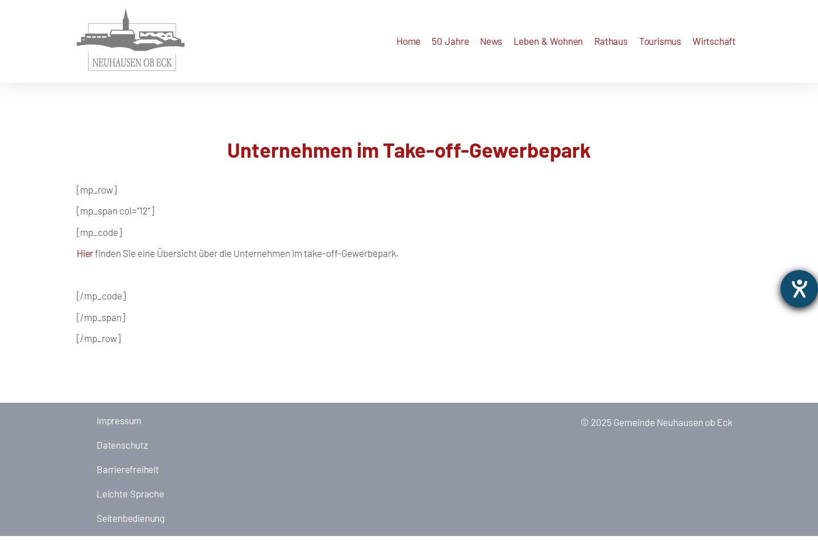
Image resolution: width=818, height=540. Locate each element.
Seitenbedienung (131, 522)
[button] (490, 43)
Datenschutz (122, 448)
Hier (85, 257)
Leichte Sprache (130, 497)
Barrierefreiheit (128, 473)
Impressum (119, 424)
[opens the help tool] (799, 288)
